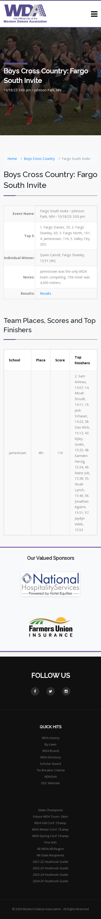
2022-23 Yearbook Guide (50, 868)
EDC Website (50, 783)
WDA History (51, 738)
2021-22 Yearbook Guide (50, 861)
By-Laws (50, 744)
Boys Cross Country (39, 158)
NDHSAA (51, 776)
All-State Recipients (50, 855)
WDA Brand (50, 751)
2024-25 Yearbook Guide (50, 881)
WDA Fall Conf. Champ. (50, 823)
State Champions (50, 810)
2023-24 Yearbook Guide (50, 874)
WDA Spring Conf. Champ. (50, 836)
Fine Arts (50, 842)
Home (12, 158)
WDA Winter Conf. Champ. (50, 829)
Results (45, 293)
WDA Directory (50, 757)
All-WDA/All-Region (50, 849)
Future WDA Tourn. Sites (50, 816)
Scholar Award (50, 763)
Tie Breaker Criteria (51, 770)
